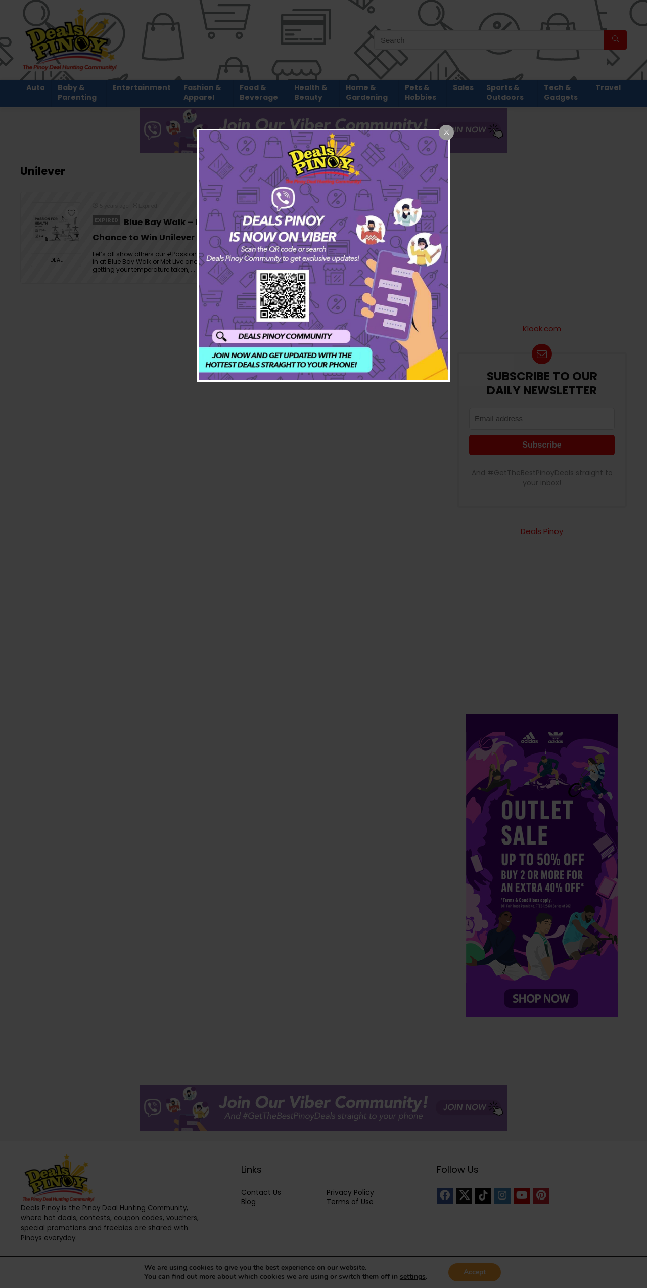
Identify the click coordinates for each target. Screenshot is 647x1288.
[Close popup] (446, 132)
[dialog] (323, 255)
